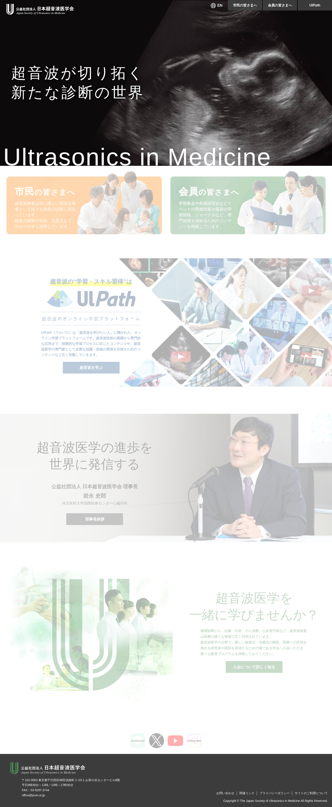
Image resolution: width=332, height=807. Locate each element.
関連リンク (246, 793)
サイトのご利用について (311, 793)
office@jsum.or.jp (33, 795)
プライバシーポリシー (275, 793)
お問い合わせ (225, 793)
